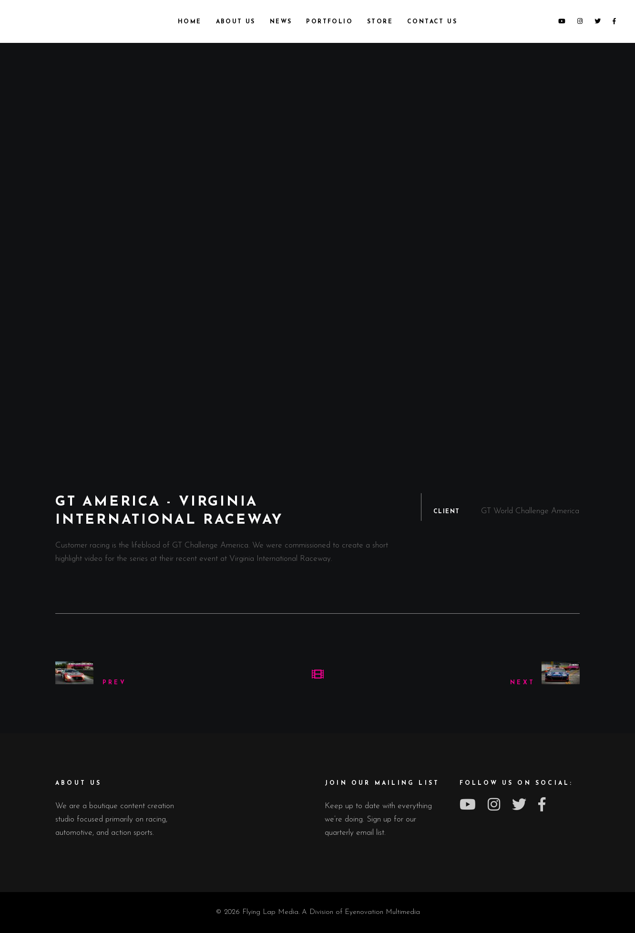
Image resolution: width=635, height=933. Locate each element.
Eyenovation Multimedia (382, 912)
